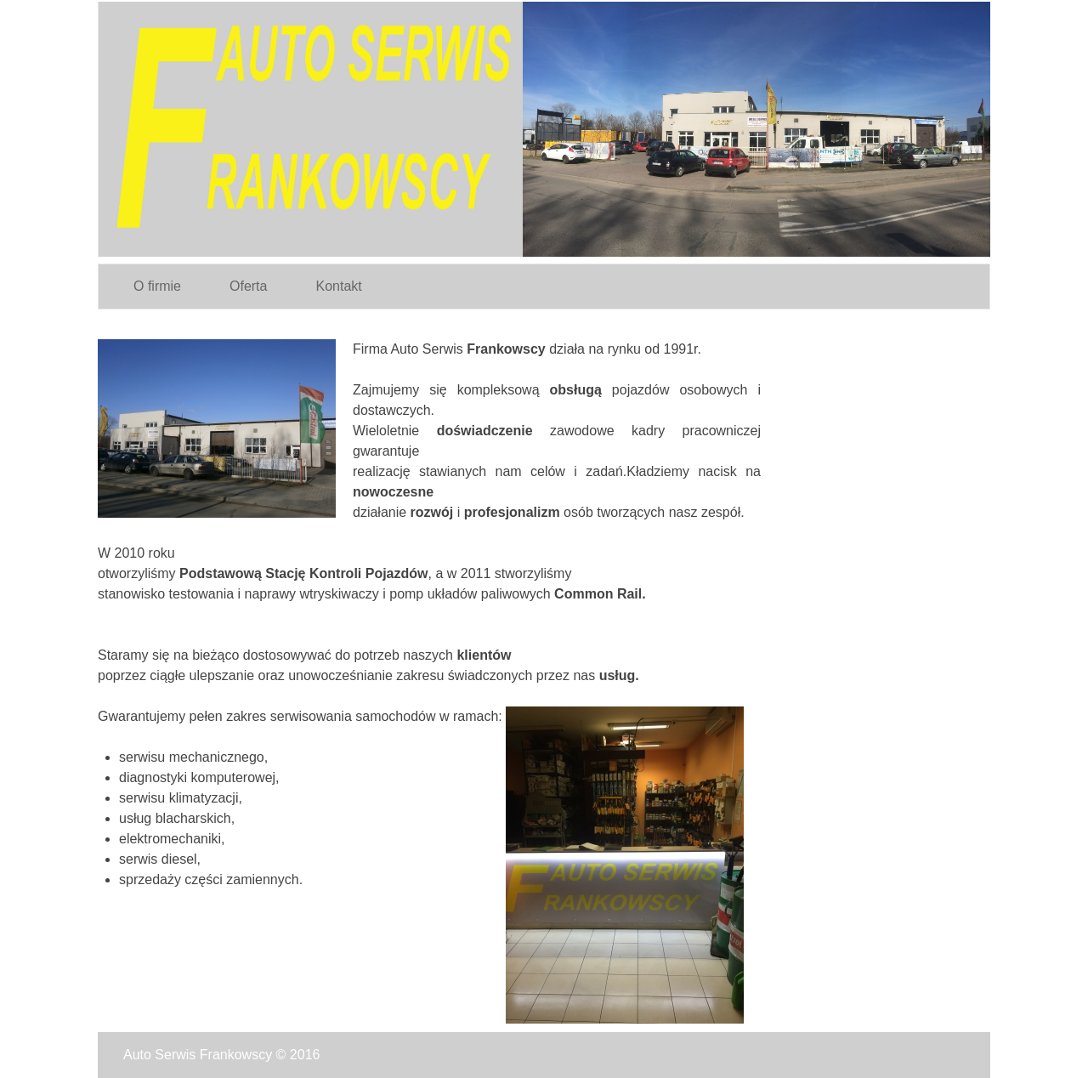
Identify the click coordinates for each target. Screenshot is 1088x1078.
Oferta (248, 286)
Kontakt (338, 286)
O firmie (157, 286)
